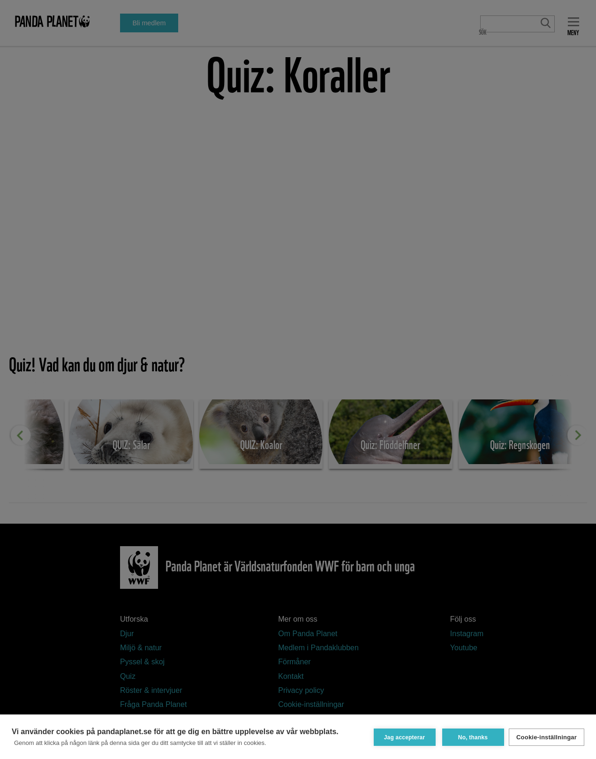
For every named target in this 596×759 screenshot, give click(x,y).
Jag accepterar (402, 736)
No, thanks (471, 736)
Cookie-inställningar (546, 736)
